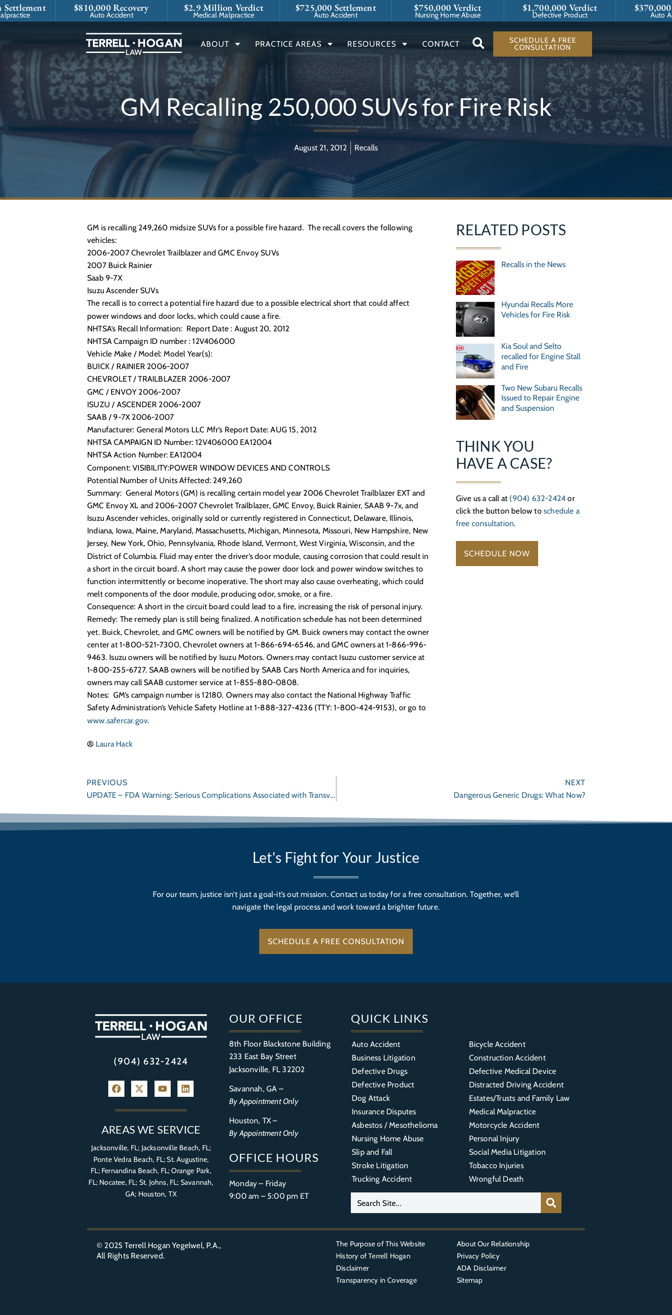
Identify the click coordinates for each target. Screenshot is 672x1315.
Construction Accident (507, 1057)
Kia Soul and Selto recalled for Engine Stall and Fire (540, 356)
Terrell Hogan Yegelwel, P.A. (171, 1245)
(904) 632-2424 (537, 498)
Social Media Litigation (507, 1152)
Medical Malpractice (502, 1111)
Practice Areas (294, 44)
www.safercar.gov (117, 720)
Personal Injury (494, 1138)
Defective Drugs (379, 1071)
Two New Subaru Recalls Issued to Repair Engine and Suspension (541, 398)
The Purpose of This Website (380, 1244)
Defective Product (383, 1084)
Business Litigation (384, 1057)
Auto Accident (376, 1044)
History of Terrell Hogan (373, 1256)
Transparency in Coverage (376, 1280)
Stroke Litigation (380, 1165)
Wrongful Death (496, 1178)
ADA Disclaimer (481, 1268)
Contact (441, 43)
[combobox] (446, 1202)
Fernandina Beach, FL (135, 1170)
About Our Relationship (493, 1244)
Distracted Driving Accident (516, 1084)
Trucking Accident (382, 1178)
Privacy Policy (478, 1256)
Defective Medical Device (513, 1071)
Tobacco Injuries (496, 1165)
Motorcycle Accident (504, 1125)
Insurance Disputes (384, 1111)
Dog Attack (371, 1098)
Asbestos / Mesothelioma (395, 1125)
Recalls (366, 147)
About (221, 44)
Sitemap (469, 1280)
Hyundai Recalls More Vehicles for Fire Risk (537, 309)
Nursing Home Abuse (388, 1138)
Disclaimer (352, 1268)
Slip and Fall (372, 1152)
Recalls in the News (533, 264)
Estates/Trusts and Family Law (519, 1098)
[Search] (551, 1202)
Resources (378, 44)
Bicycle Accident (497, 1044)
